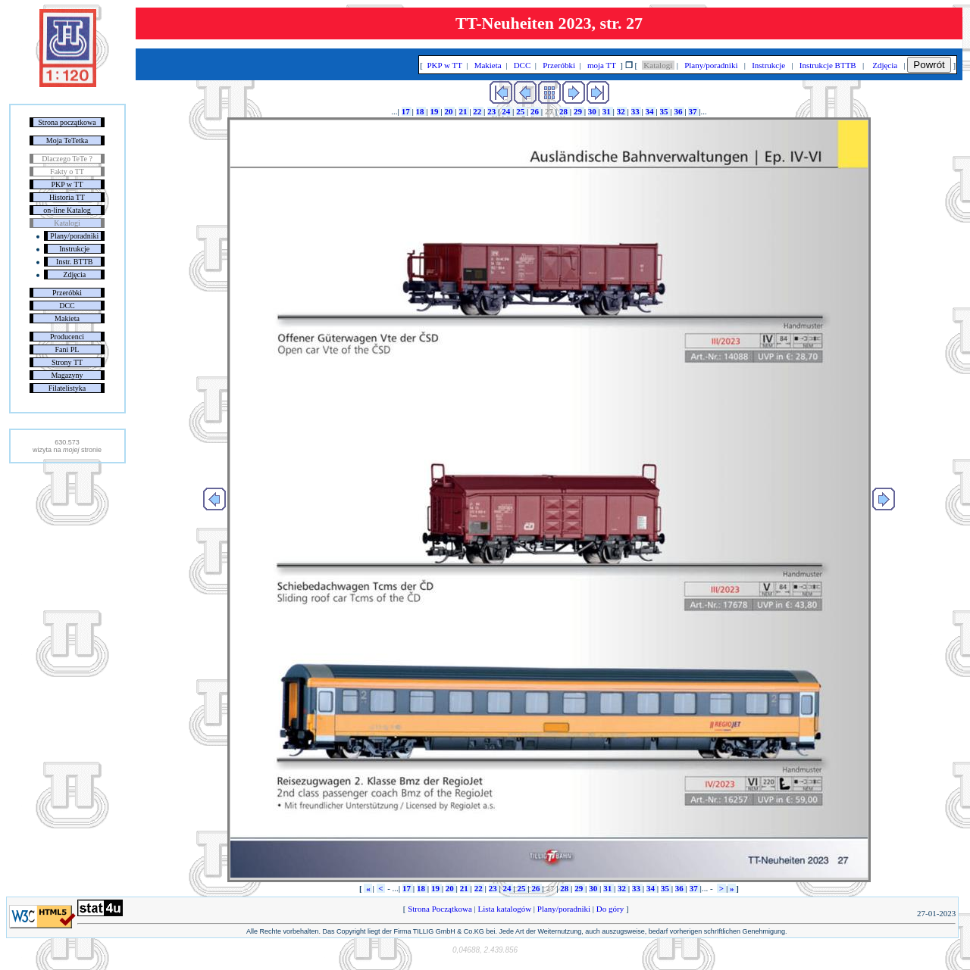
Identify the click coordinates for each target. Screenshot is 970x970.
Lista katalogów (505, 908)
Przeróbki (67, 293)
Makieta (67, 318)
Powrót (928, 64)
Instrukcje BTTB (827, 65)
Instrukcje (74, 249)
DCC (67, 305)
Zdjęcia (74, 274)
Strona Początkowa (439, 908)
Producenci (67, 336)
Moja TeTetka (67, 140)
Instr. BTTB (74, 261)
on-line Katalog (66, 210)
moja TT (601, 65)
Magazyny (67, 375)
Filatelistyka (67, 388)
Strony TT (67, 362)
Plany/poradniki (74, 236)
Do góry (610, 908)
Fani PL (67, 349)
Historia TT (67, 197)
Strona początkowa (66, 122)
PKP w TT (67, 184)
